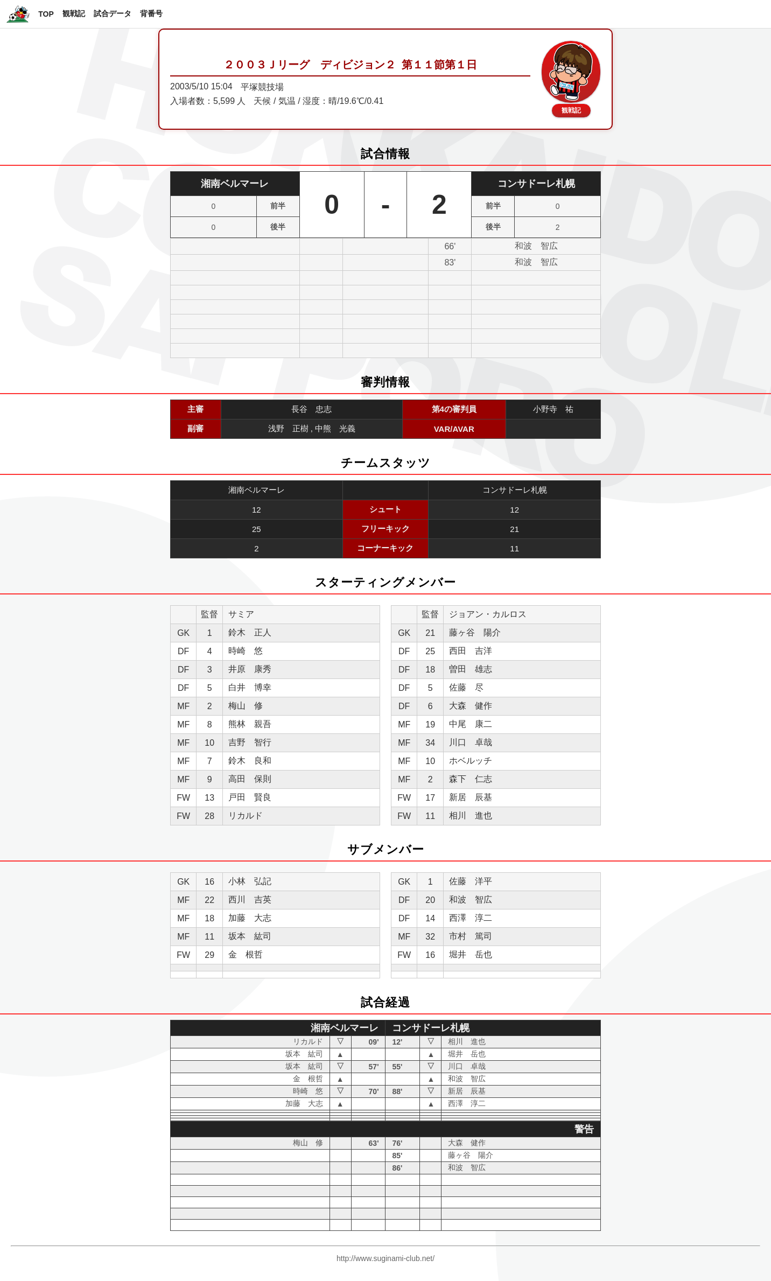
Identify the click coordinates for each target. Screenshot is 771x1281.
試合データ (112, 13)
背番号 (151, 13)
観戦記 (73, 13)
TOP (46, 14)
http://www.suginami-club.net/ (385, 1258)
